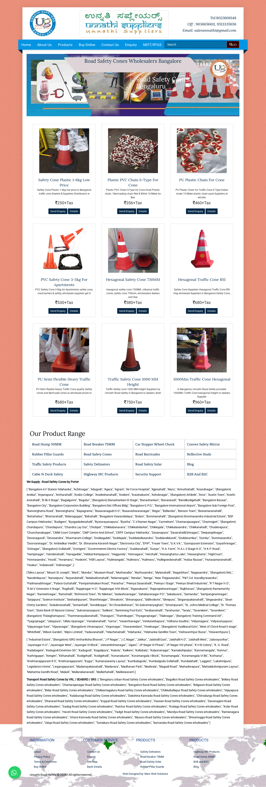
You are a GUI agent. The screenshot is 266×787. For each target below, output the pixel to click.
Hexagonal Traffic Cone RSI (201, 279)
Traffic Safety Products (49, 464)
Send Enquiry (57, 211)
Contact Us (110, 45)
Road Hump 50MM (47, 444)
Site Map (92, 761)
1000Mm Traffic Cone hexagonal (202, 379)
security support (148, 474)
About (37, 751)
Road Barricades (147, 454)
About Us (44, 45)
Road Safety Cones (98, 454)
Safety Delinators (97, 464)
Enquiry (131, 45)
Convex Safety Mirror (203, 444)
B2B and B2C (197, 474)
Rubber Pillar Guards (48, 454)
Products (65, 45)
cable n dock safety (47, 474)
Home (26, 45)
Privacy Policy (42, 756)
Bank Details (94, 766)
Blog (190, 464)
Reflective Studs (199, 454)
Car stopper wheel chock (155, 444)
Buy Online (87, 45)
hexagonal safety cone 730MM (133, 279)
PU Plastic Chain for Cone (202, 179)
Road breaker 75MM (99, 444)
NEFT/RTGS (152, 45)
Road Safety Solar (148, 464)
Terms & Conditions (45, 761)
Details (74, 211)
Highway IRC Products (101, 474)
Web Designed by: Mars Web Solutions (145, 773)
